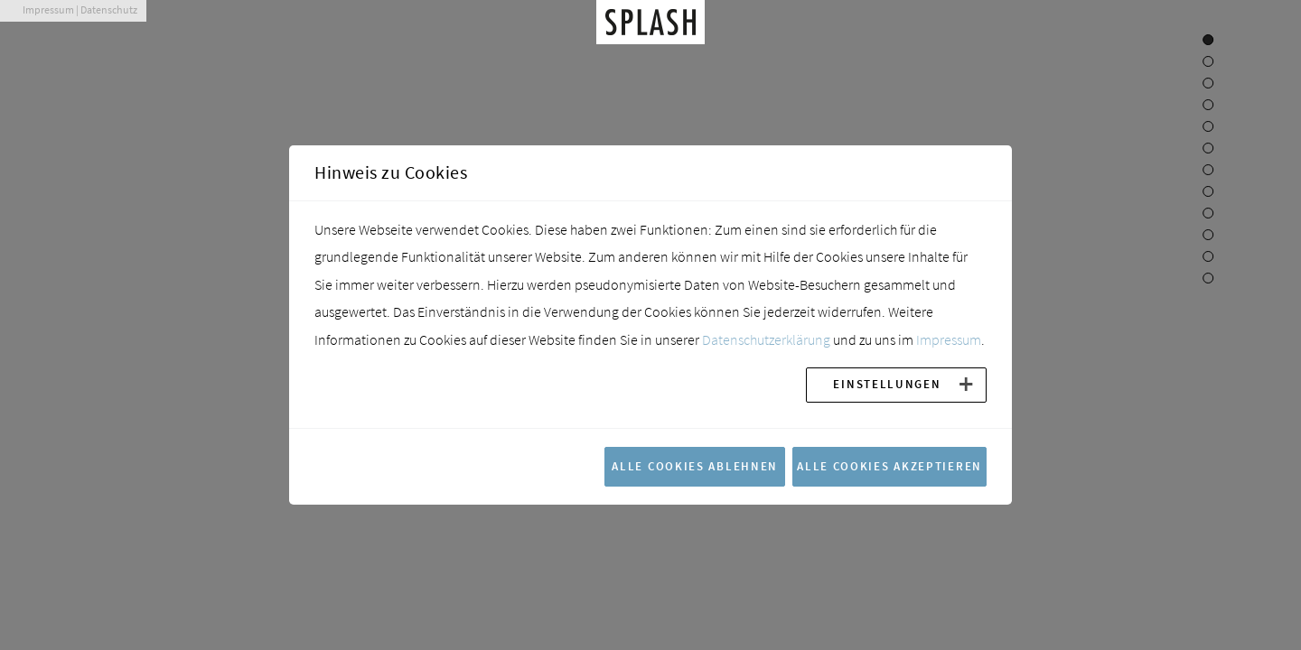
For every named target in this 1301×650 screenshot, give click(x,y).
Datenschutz (108, 9)
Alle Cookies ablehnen (695, 466)
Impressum (48, 9)
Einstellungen (887, 383)
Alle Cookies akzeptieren (889, 466)
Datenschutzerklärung (766, 339)
